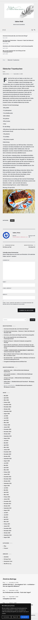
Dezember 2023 (7, 451)
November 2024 (7, 431)
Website (5, 294)
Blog (4, 71)
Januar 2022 (7, 499)
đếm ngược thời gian (8, 377)
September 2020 (7, 535)
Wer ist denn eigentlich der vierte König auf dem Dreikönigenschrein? (14, 51)
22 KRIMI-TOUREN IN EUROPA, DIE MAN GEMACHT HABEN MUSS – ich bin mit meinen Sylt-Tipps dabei (19, 351)
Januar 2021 (7, 526)
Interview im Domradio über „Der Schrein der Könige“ (15, 35)
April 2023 (6, 467)
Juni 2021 (6, 514)
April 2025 (6, 420)
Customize (6, 617)
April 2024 (6, 445)
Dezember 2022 (7, 476)
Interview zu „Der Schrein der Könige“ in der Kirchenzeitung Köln (18, 46)
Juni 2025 (6, 418)
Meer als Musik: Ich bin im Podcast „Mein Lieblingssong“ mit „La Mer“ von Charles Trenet (19, 354)
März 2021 (6, 521)
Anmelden (6, 556)
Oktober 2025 (7, 409)
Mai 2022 (6, 490)
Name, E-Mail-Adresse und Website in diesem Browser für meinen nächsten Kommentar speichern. (18, 303)
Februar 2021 (7, 523)
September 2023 (7, 458)
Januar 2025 (7, 427)
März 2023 (6, 469)
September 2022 (7, 483)
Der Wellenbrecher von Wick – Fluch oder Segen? (17, 592)
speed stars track (8, 370)
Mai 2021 (6, 517)
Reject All (15, 617)
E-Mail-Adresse (7, 288)
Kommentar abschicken (26, 310)
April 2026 (6, 397)
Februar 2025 (7, 424)
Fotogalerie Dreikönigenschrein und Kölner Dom (15, 361)
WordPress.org (7, 563)
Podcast (6, 548)
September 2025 (7, 411)
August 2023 (7, 460)
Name (4, 281)
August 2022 (7, 485)
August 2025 (7, 413)
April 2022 (6, 492)
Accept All (24, 617)
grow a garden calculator (10, 374)
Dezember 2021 (7, 501)
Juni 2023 (6, 463)
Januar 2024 (7, 449)
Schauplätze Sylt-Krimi (9, 599)
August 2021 (7, 510)
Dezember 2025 (7, 404)
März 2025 (6, 422)
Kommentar (6, 260)
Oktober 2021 (7, 505)
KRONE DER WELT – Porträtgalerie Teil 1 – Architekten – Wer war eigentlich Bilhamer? (19, 585)
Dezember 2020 (7, 528)
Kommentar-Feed (8, 561)
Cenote (32, 615)
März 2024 (6, 447)
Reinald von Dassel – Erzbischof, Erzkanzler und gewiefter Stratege (17, 341)
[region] (15, 611)
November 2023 (7, 454)
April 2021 (6, 519)
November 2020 (7, 530)
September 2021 (7, 508)
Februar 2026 (7, 402)
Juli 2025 (6, 415)
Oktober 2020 (7, 532)
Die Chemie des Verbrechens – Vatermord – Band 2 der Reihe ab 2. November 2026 (18, 41)
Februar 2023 (7, 472)
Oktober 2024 (7, 433)
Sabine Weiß (19, 21)
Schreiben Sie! (27, 246)
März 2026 (6, 400)
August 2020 (7, 537)
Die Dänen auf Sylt (11, 246)
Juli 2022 (6, 487)
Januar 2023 (7, 474)
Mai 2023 (6, 465)
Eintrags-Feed (7, 559)
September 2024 (7, 436)
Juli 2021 (6, 512)
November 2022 (7, 478)
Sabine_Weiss (6, 73)
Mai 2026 (6, 395)
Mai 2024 (6, 442)
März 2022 (6, 494)
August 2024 (7, 438)
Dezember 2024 (7, 429)
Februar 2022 (7, 496)
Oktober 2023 (7, 456)
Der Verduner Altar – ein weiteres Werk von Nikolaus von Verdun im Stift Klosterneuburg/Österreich (19, 358)
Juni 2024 (6, 440)
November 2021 (7, 503)
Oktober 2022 (7, 481)
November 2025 (7, 406)
